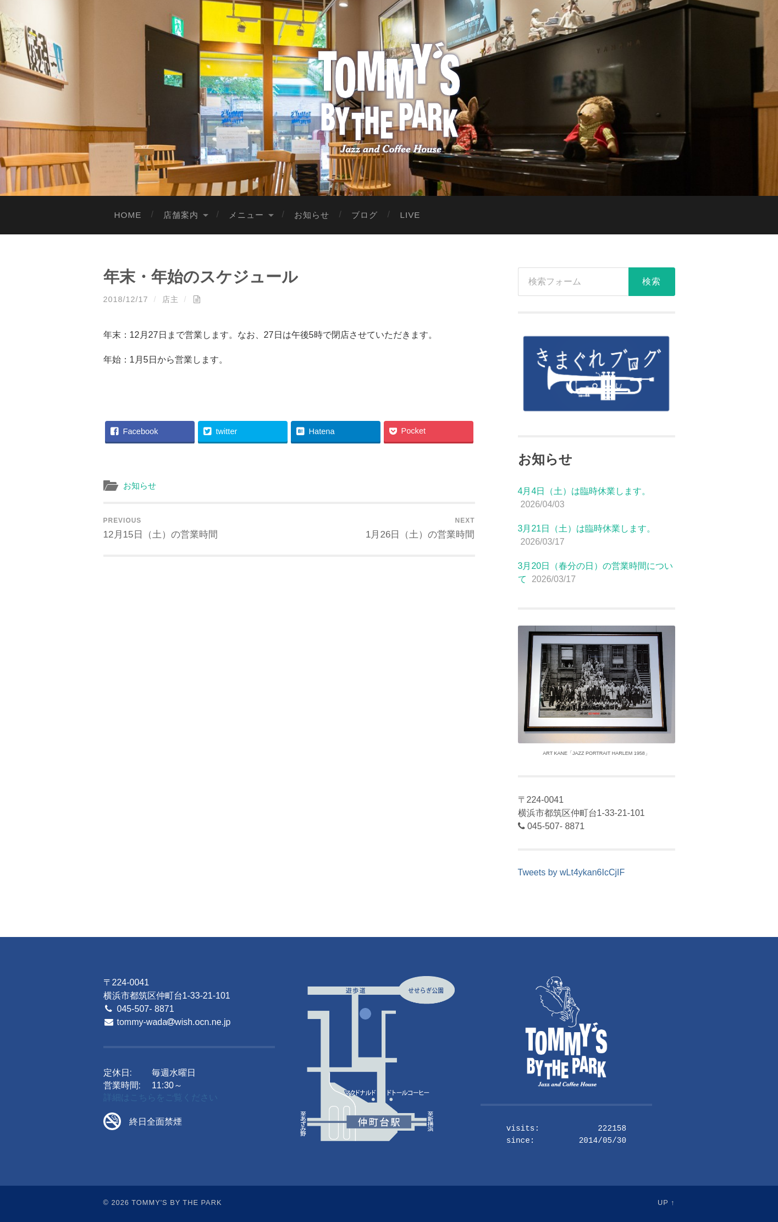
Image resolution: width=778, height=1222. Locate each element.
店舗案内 (180, 215)
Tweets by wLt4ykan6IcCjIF (571, 872)
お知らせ (311, 215)
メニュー (246, 215)
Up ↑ (666, 1202)
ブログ (364, 215)
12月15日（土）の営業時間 (160, 528)
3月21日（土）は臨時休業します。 (587, 528)
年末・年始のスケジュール (200, 277)
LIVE (410, 215)
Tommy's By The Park (176, 1202)
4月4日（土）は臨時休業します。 (584, 491)
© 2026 (116, 1202)
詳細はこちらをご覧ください (160, 1097)
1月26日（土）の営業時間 (420, 528)
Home (128, 215)
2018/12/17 (125, 299)
